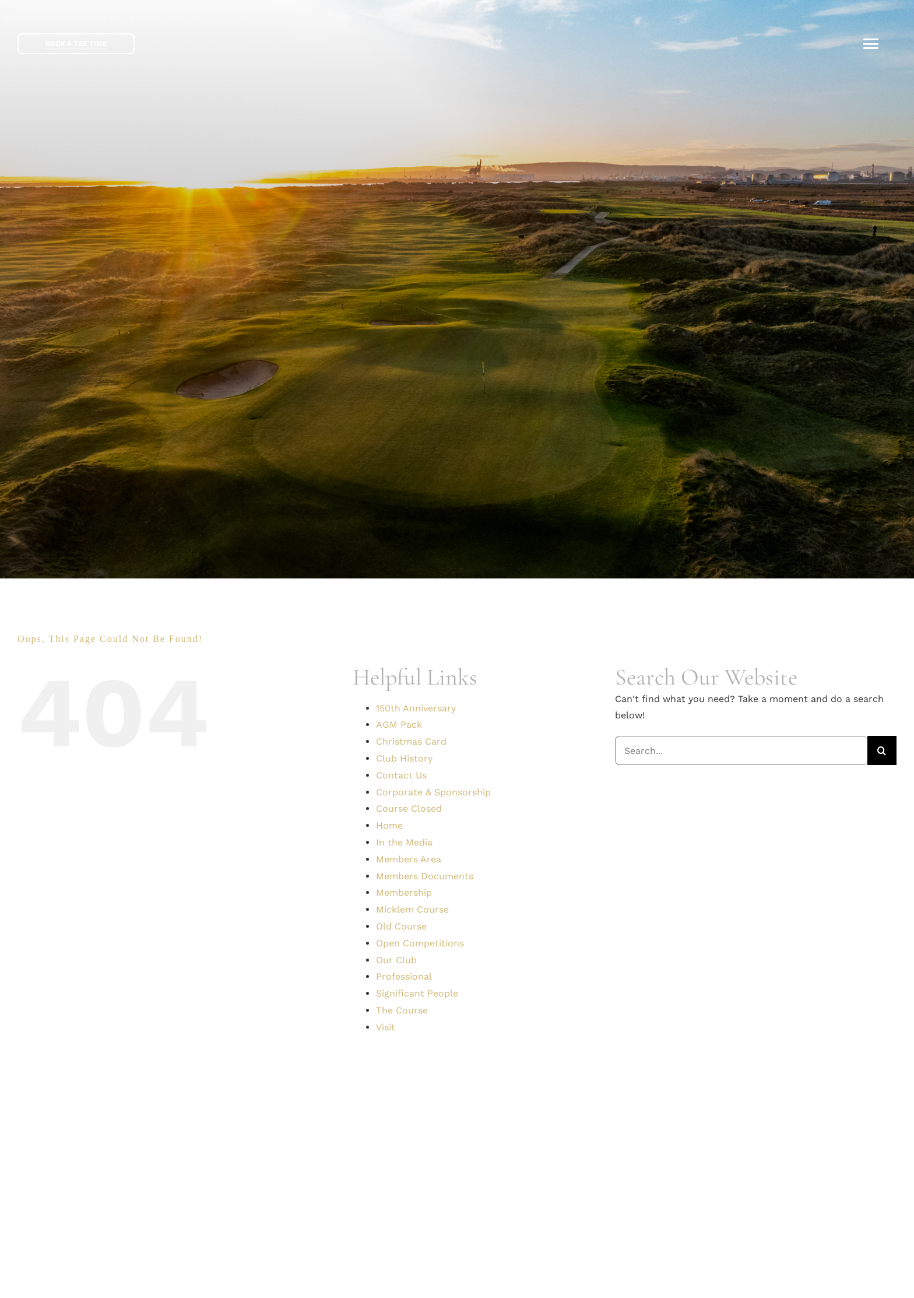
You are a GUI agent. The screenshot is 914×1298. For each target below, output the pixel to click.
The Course (402, 1010)
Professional (404, 976)
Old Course (401, 926)
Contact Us (401, 775)
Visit (385, 1027)
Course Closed (409, 808)
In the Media (404, 842)
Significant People (417, 993)
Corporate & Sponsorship (433, 792)
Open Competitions (420, 943)
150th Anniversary (416, 708)
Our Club (396, 960)
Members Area (408, 859)
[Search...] (741, 750)
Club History (404, 758)
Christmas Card (411, 741)
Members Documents (424, 876)
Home (389, 825)
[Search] (882, 750)
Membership (404, 892)
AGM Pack (399, 724)
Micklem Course (412, 909)
